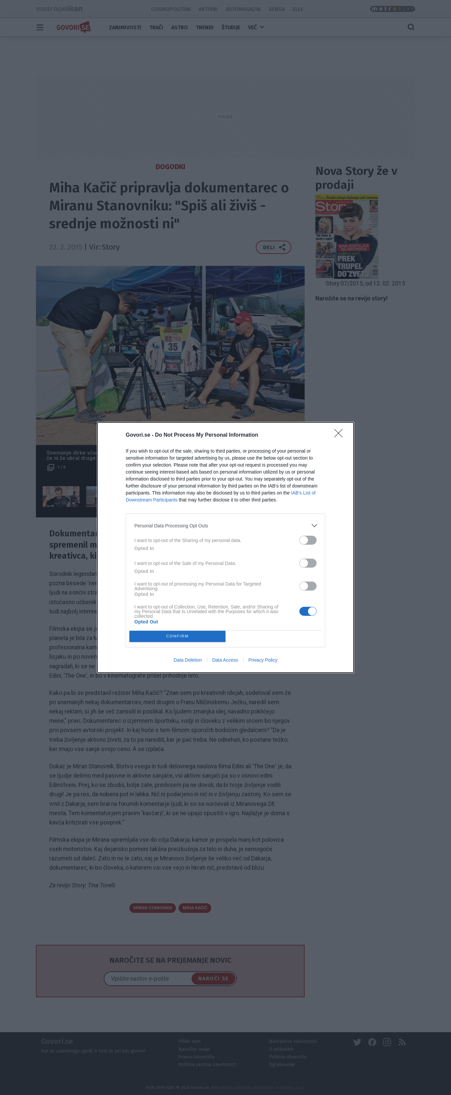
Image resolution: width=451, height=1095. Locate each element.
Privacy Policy (262, 660)
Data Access (225, 660)
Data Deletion (188, 660)
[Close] (340, 435)
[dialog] (225, 547)
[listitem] (225, 525)
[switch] (308, 540)
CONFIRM (177, 636)
